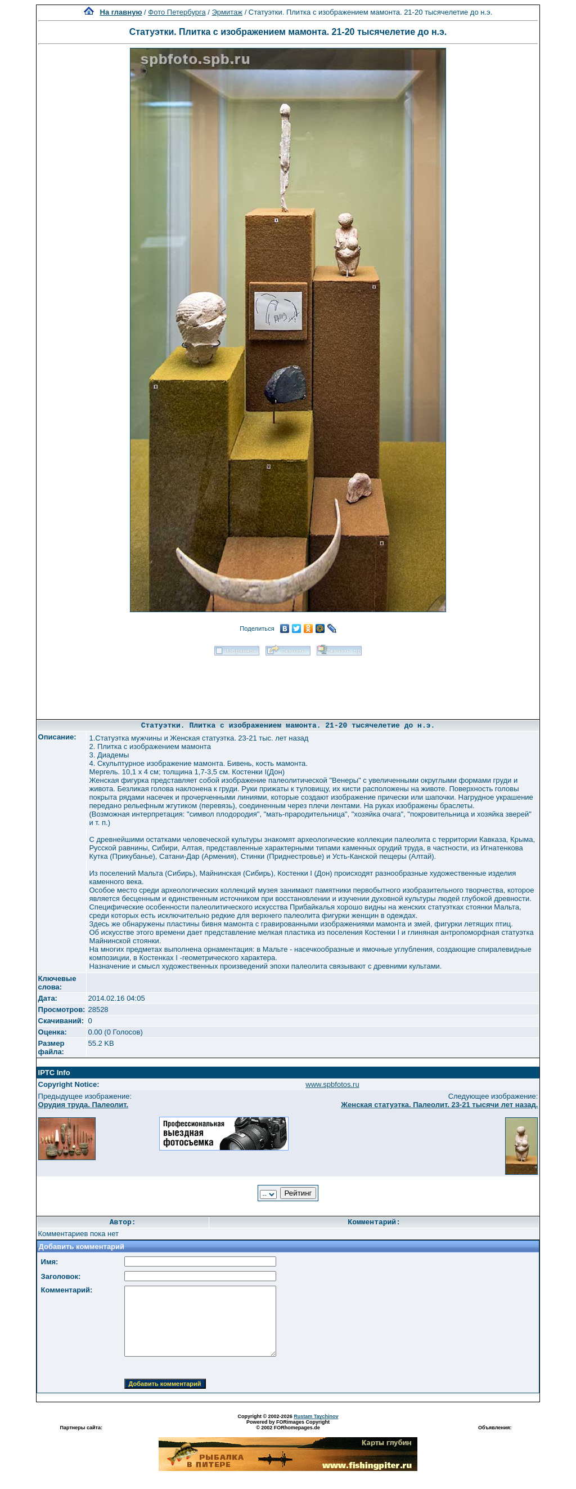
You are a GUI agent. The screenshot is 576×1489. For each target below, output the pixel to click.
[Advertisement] (288, 683)
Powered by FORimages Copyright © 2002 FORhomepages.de (288, 1424)
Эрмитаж (227, 12)
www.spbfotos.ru (332, 1084)
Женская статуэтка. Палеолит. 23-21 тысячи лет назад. (439, 1104)
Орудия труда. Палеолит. (83, 1104)
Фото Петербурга (176, 12)
